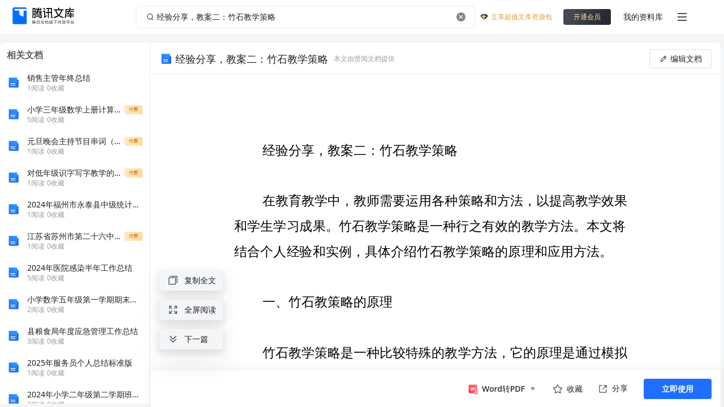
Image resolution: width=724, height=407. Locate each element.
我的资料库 (643, 16)
